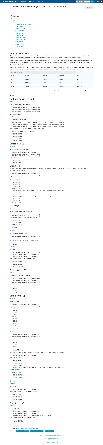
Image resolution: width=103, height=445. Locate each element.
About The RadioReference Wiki (51, 438)
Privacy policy (51, 436)
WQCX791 (12, 272)
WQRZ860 (18, 179)
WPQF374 (12, 298)
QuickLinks (31, 1)
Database (39, 1)
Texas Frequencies (49, 430)
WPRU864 (12, 116)
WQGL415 (12, 246)
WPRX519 (12, 331)
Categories (13, 430)
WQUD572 (12, 101)
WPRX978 (12, 146)
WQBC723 (17, 192)
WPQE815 (12, 230)
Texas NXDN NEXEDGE (22, 430)
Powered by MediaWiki (52, 442)
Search (92, 1)
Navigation (23, 1)
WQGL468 (12, 208)
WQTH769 (12, 383)
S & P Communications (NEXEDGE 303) (27, 428)
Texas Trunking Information (37, 430)
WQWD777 (12, 405)
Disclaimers (51, 439)
